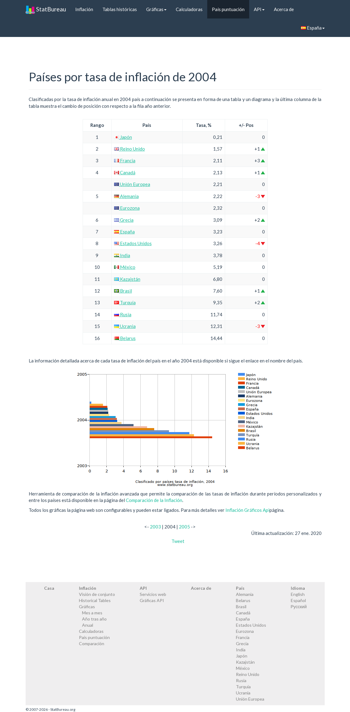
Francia (124, 160)
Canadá (124, 172)
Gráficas (156, 9)
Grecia (124, 220)
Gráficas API (152, 600)
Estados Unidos (133, 243)
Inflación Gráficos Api (247, 510)
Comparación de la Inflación (154, 500)
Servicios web (153, 594)
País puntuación (228, 9)
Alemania (126, 196)
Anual (87, 625)
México (124, 267)
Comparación (91, 643)
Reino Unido (129, 149)
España (313, 27)
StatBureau (46, 9)
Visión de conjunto (97, 594)
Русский (299, 606)
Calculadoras (189, 9)
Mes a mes (92, 612)
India (122, 255)
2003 (155, 526)
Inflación (84, 9)
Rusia (122, 314)
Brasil (123, 290)
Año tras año (94, 618)
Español (298, 600)
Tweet (177, 541)
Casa (49, 588)
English (298, 594)
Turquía (125, 302)
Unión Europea (132, 184)
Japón (123, 137)
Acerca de (284, 9)
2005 (184, 526)
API (259, 9)
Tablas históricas (119, 9)
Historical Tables (95, 600)
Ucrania (125, 326)
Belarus (125, 338)
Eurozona (127, 208)
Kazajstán (127, 279)
